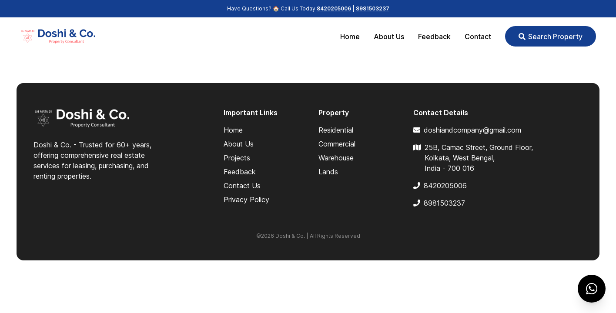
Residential (335, 130)
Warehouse (336, 157)
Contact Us (242, 185)
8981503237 (372, 8)
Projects (237, 157)
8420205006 (334, 8)
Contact (478, 36)
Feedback (434, 36)
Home (350, 36)
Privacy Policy (246, 199)
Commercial (336, 144)
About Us (389, 36)
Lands (328, 171)
